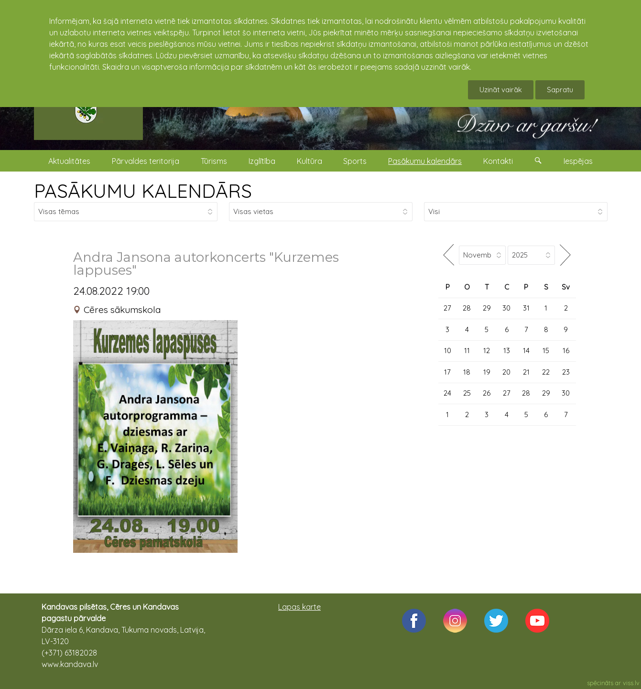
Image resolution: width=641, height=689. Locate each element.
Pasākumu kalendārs (425, 161)
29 (487, 307)
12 (486, 350)
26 (486, 393)
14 (526, 350)
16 (566, 350)
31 (526, 307)
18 (466, 372)
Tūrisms (214, 161)
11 (467, 350)
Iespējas (578, 161)
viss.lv (631, 683)
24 (447, 393)
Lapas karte (299, 607)
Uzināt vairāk (500, 89)
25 (467, 393)
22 (546, 372)
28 (467, 307)
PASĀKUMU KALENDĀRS (143, 191)
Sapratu (560, 89)
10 (447, 350)
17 (447, 372)
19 (486, 372)
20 (506, 372)
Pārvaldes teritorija (145, 161)
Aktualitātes (69, 161)
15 (546, 350)
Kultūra (309, 161)
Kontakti (498, 161)
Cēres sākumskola (122, 309)
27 (447, 307)
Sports (355, 161)
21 (526, 372)
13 (506, 350)
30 (506, 307)
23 (566, 372)
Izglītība (262, 161)
